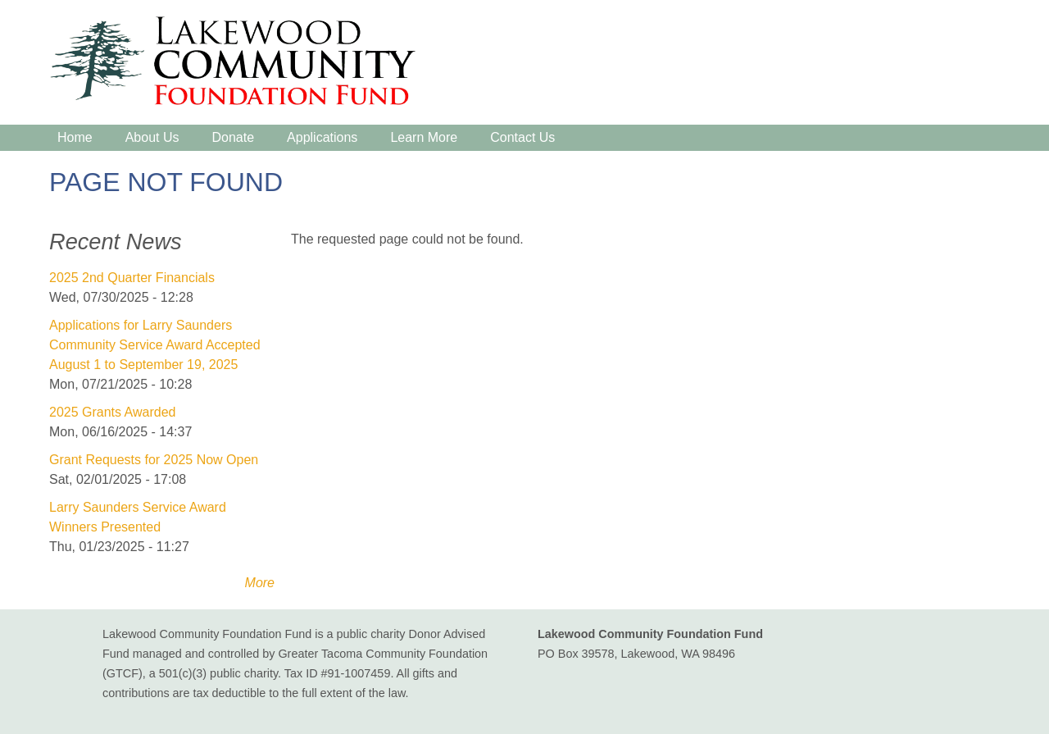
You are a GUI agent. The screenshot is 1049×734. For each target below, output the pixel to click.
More (260, 583)
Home (75, 137)
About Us (152, 137)
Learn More (423, 137)
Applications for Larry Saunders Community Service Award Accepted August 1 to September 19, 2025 (155, 345)
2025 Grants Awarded (112, 412)
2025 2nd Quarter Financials (132, 278)
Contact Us (522, 137)
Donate (233, 137)
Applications (322, 137)
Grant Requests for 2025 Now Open (153, 460)
